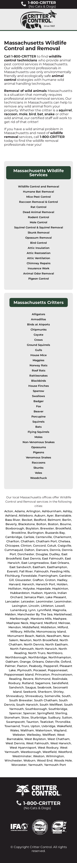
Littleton (47, 606)
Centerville (44, 537)
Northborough (16, 657)
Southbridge (57, 709)
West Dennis (15, 743)
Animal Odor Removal (38, 273)
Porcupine (38, 416)
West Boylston (35, 739)
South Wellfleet (51, 704)
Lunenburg (18, 610)
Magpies (38, 360)
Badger (38, 401)
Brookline (18, 533)
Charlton (12, 541)
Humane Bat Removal (38, 191)
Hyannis (50, 593)
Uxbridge (48, 726)
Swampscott (15, 722)
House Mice (38, 355)
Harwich (28, 584)
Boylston (32, 528)
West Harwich (60, 743)
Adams (20, 511)
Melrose (64, 623)
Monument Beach (20, 636)
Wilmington (55, 756)
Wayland (60, 730)
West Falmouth (37, 743)
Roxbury (14, 683)
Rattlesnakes (38, 375)
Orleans (38, 661)
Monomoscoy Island (51, 631)
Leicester (27, 601)
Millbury (16, 631)
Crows (38, 339)
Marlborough (19, 618)
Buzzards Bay (55, 533)
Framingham (48, 576)
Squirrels (38, 421)
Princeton (42, 674)
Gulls (38, 350)
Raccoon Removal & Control (38, 201)
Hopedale (43, 588)
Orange (25, 661)
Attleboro (26, 515)
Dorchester (25, 554)
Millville (29, 631)
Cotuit (51, 545)
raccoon (10, 114)
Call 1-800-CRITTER (20, 56)
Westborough (31, 752)
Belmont (54, 520)
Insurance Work (38, 268)
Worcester (19, 765)
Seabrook (44, 687)
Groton (50, 580)
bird (32, 114)
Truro (25, 726)
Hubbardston (20, 593)
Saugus (30, 687)
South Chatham (45, 700)
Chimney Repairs (39, 263)
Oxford (66, 661)
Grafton (38, 580)
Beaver (38, 411)
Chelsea (64, 541)
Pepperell (51, 666)
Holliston (14, 588)
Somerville (52, 696)
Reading (15, 679)
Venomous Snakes (38, 457)
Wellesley (34, 735)
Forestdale (29, 576)
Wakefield (64, 726)
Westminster (22, 756)
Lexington (19, 606)
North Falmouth (22, 649)
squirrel (65, 110)
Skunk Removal (38, 232)
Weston (39, 756)
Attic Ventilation (38, 258)
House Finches (38, 385)
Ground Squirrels (38, 344)
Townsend (12, 726)
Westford (65, 752)
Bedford (40, 520)
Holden (62, 584)
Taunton (32, 722)
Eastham (39, 567)
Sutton (67, 717)
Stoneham (12, 717)
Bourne (65, 524)
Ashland (11, 515)
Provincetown (61, 674)
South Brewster (21, 700)
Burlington (36, 533)
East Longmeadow (35, 563)
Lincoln (34, 606)
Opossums (38, 447)
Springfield (45, 713)
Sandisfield (60, 683)
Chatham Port (46, 541)
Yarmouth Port (55, 765)
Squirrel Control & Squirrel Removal (38, 227)
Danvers (42, 550)
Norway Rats (38, 365)
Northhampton (59, 657)
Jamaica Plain (34, 597)
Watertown (43, 730)
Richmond (43, 679)
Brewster (47, 528)
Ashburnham (51, 511)
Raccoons (38, 462)
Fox (38, 406)
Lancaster (12, 601)
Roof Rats (38, 370)
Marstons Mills (41, 618)
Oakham (12, 661)
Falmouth (41, 571)
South (66, 696)
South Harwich (27, 704)
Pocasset (39, 670)
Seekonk (29, 692)
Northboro (54, 653)
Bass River (12, 520)
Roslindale (59, 679)
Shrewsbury (15, 696)
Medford (50, 623)
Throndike (62, 722)
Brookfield (63, 528)
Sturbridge (38, 717)
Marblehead (63, 614)
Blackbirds (38, 380)
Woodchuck (38, 477)
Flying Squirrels (38, 431)
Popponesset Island (19, 674)
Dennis (55, 550)
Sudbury (54, 717)
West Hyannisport (23, 747)
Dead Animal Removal (38, 212)
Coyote (38, 334)
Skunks (38, 467)
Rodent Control (38, 217)
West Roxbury (48, 747)
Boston (53, 524)
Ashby (67, 511)
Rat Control (38, 207)
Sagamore (42, 683)
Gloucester (23, 580)
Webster (19, 735)
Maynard (36, 623)
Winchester (13, 760)
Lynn (32, 610)
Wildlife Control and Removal (38, 186)
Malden (10, 614)
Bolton (41, 524)
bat (40, 114)
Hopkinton (60, 588)
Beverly (11, 524)
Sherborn (45, 692)
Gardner (65, 576)
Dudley (54, 554)
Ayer (50, 515)
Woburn (29, 760)
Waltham (27, 730)
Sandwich (16, 687)
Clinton (26, 545)
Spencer (15, 713)
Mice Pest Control (38, 196)
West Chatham (58, 739)
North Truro (36, 653)
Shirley (58, 692)
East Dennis (32, 558)
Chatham (27, 541)
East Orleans (60, 563)
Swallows (38, 396)
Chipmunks (39, 329)
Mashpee (60, 618)
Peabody (35, 666)
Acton (8, 511)
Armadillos (38, 319)
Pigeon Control (38, 278)
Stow (25, 717)
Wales (14, 730)
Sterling (61, 713)
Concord (39, 545)
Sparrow (38, 391)
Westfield (50, 752)
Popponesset (58, 670)
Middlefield (30, 627)
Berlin (66, 520)
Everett (12, 571)
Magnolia (59, 610)
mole (23, 114)
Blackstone (26, 524)
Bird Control (38, 242)
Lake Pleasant (56, 597)
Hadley (62, 580)
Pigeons (38, 452)
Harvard (15, 584)
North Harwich (46, 649)
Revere (28, 679)
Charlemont (62, 537)
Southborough (36, 709)
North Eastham (56, 644)
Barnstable (63, 515)
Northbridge (37, 657)
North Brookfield (45, 640)
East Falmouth (52, 558)
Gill (11, 580)
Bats (38, 426)
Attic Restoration (39, 253)
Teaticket (47, 722)
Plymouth (24, 670)
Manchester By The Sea (34, 614)
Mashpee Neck (17, 623)
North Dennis (34, 644)
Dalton (29, 550)
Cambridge (13, 537)
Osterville (52, 661)
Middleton (48, 627)
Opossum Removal (38, 237)
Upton (35, 726)
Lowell (60, 606)
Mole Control (38, 222)
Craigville (64, 545)
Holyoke (29, 588)
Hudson (37, 593)
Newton (26, 640)
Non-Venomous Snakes (39, 442)
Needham (54, 636)
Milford (62, 627)
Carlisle (29, 537)
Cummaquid (14, 550)
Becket (27, 520)
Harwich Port (45, 584)
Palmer (10, 666)
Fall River (26, 571)
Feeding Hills (60, 571)
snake (50, 114)
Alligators (38, 314)
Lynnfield (44, 610)
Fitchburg (12, 576)
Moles (38, 437)
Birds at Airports (38, 324)
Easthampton (57, 567)
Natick (40, 636)
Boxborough (15, 528)
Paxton (22, 666)
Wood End (45, 760)
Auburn (39, 515)
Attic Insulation (38, 247)
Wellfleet (49, 735)
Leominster (44, 601)
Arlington (33, 511)
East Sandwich (20, 567)
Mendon (14, 627)
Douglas (42, 554)
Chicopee (12, 545)
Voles (38, 472)
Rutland (28, 683)
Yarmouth (35, 765)
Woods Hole (63, 760)
